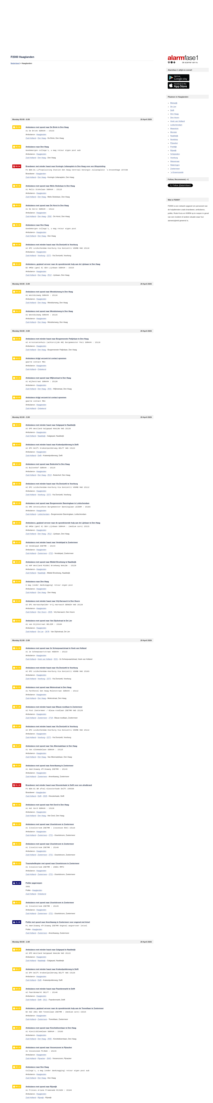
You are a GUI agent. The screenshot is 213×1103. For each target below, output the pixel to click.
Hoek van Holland (177, 121)
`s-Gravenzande (176, 172)
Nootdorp (174, 139)
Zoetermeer (175, 169)
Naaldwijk (174, 136)
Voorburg (174, 158)
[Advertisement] (82, 91)
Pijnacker (174, 143)
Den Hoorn (174, 118)
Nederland (15, 63)
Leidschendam (176, 125)
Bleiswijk (173, 103)
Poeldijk (173, 147)
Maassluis (174, 129)
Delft (172, 110)
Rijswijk (173, 150)
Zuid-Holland (31, 138)
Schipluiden (175, 154)
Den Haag (174, 114)
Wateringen (175, 165)
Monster (173, 132)
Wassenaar (174, 161)
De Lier (173, 107)
